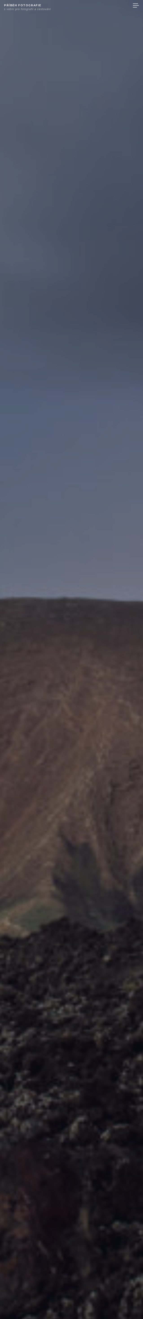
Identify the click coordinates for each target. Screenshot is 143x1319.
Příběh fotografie (22, 5)
